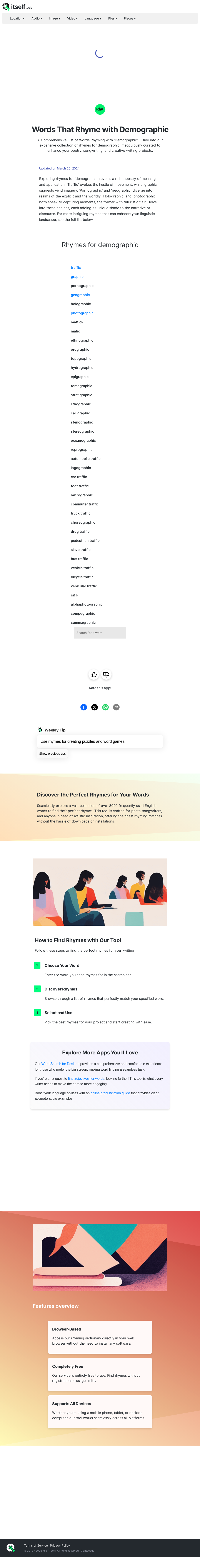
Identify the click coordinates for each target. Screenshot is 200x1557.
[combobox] (100, 633)
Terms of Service (36, 1545)
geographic (80, 295)
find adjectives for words (86, 1078)
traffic (76, 267)
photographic (82, 313)
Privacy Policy (60, 1545)
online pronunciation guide (110, 1093)
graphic (77, 276)
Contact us (87, 1550)
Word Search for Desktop (60, 1064)
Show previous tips (52, 753)
